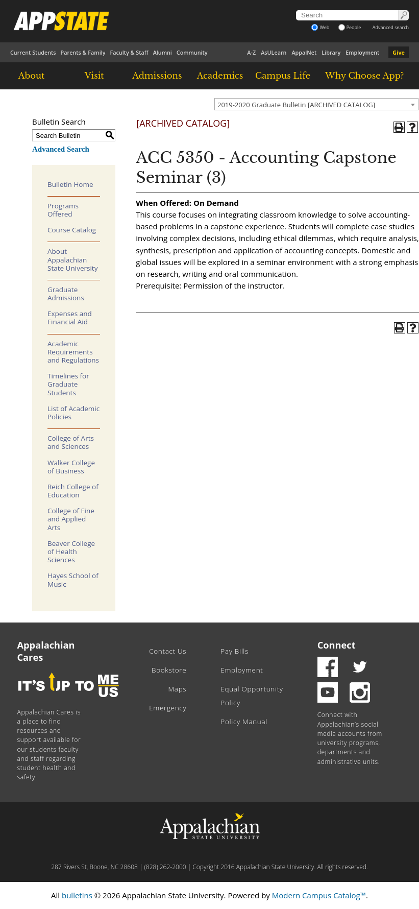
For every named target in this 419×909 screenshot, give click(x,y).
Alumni (162, 52)
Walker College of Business (71, 466)
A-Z (251, 52)
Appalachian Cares (46, 651)
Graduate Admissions (65, 293)
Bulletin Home (70, 184)
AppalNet (303, 52)
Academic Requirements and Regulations (73, 352)
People (349, 27)
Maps (177, 688)
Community (192, 52)
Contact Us (167, 651)
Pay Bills (234, 651)
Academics (220, 75)
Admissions (157, 75)
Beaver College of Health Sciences (71, 551)
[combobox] (316, 104)
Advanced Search (60, 149)
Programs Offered (63, 210)
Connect (336, 645)
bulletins (77, 895)
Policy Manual (243, 721)
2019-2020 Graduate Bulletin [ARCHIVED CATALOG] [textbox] (296, 104)
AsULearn (273, 52)
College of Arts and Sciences (70, 442)
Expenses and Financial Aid (69, 317)
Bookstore (169, 670)
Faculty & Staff (129, 52)
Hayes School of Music (72, 579)
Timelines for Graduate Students (68, 384)
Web (320, 27)
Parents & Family (83, 52)
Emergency (167, 707)
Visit (94, 75)
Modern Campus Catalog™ (319, 895)
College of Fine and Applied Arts (70, 519)
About (31, 75)
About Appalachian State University (72, 259)
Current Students (33, 52)
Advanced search (391, 27)
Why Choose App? (364, 75)
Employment (362, 52)
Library (331, 52)
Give (398, 52)
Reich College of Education (72, 490)
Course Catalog (71, 229)
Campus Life (282, 75)
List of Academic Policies (73, 412)
